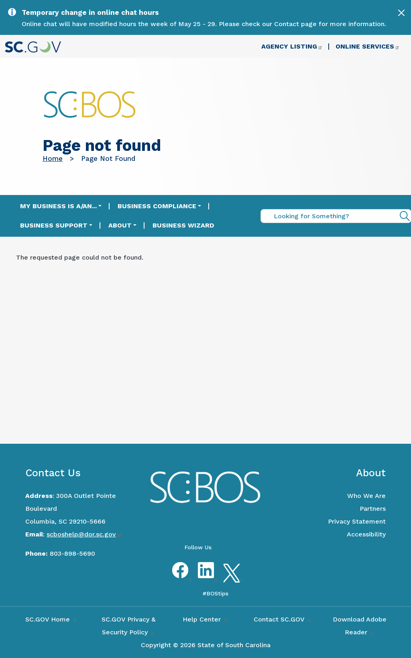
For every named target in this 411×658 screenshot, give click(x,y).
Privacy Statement (357, 521)
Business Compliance (157, 206)
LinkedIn (206, 577)
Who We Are (366, 496)
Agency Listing (292, 46)
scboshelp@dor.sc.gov (84, 534)
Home (53, 158)
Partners (373, 508)
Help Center (205, 619)
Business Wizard (183, 225)
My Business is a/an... (58, 206)
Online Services (368, 46)
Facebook (180, 577)
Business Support (53, 225)
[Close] (401, 13)
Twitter (232, 577)
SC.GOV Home (51, 619)
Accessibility (366, 534)
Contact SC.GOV (283, 619)
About (120, 225)
